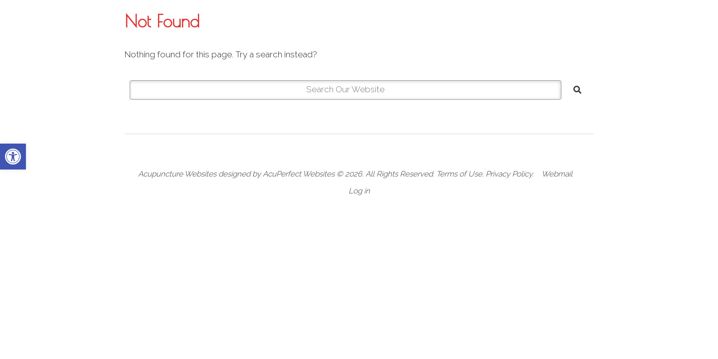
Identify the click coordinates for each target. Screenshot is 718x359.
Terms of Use (459, 174)
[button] (13, 157)
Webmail (556, 174)
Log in (359, 190)
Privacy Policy (509, 174)
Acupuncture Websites (177, 174)
